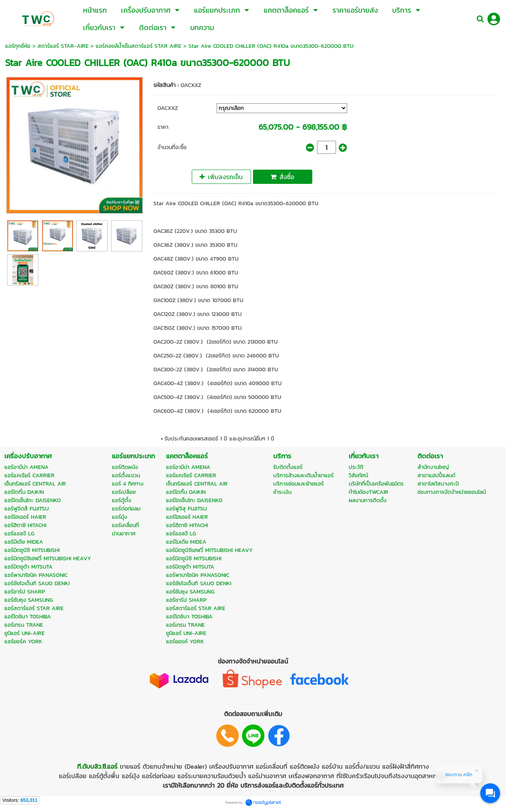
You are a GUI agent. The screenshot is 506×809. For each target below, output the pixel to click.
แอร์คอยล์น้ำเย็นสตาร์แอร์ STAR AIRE (138, 46)
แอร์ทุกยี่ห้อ (17, 46)
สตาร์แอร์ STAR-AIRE (63, 46)
